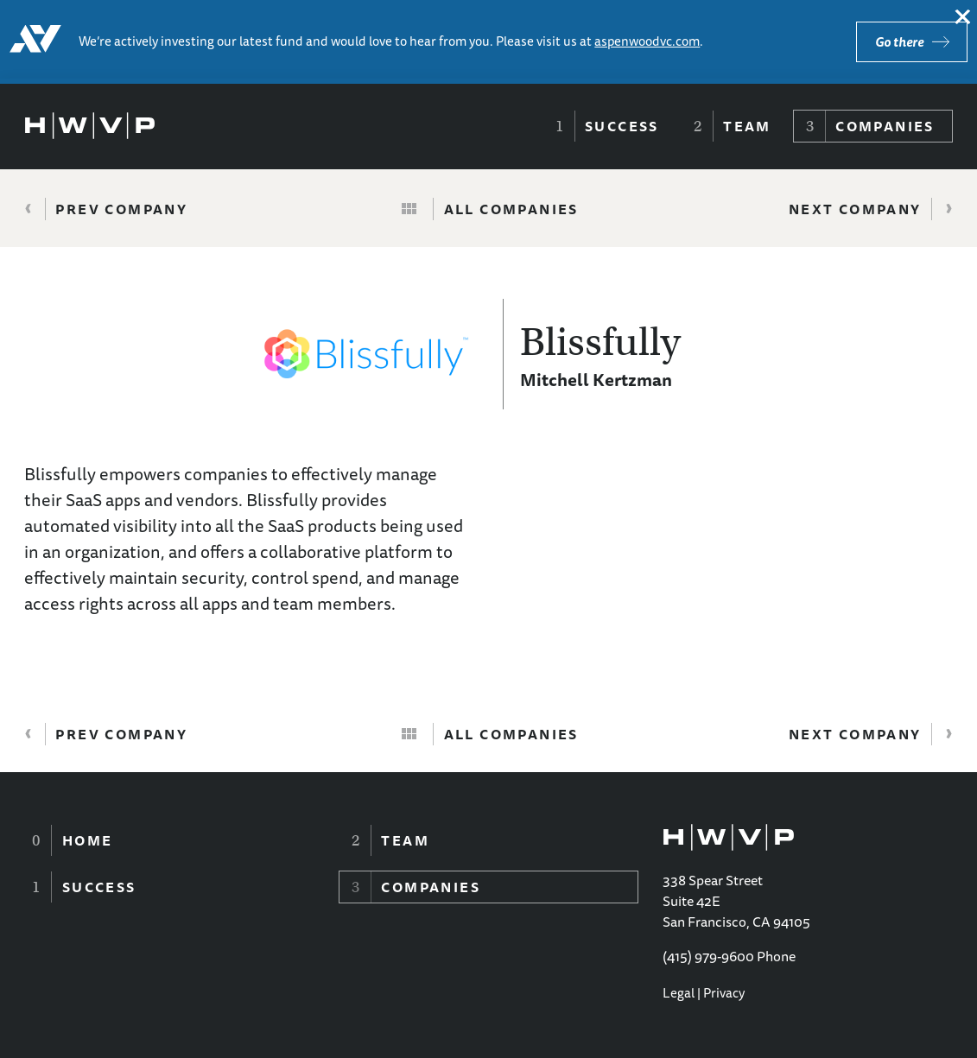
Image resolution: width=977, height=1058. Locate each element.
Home (87, 840)
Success (622, 126)
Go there (899, 42)
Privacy (724, 993)
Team (747, 126)
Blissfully (600, 342)
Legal (679, 993)
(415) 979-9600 (708, 956)
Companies (885, 126)
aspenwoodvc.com (647, 41)
